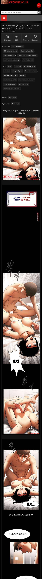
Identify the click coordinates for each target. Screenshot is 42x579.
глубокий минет (9, 84)
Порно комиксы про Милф (27, 55)
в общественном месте (12, 89)
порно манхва (28, 60)
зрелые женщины (10, 75)
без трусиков (23, 84)
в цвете (6, 71)
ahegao (22, 75)
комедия (18, 66)
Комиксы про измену (11, 60)
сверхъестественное (26, 80)
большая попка (30, 71)
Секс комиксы (9, 55)
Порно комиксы (17, 46)
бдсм (9, 66)
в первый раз (17, 71)
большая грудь (29, 66)
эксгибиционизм (10, 80)
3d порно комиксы (10, 51)
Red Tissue (12, 97)
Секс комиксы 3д (27, 51)
